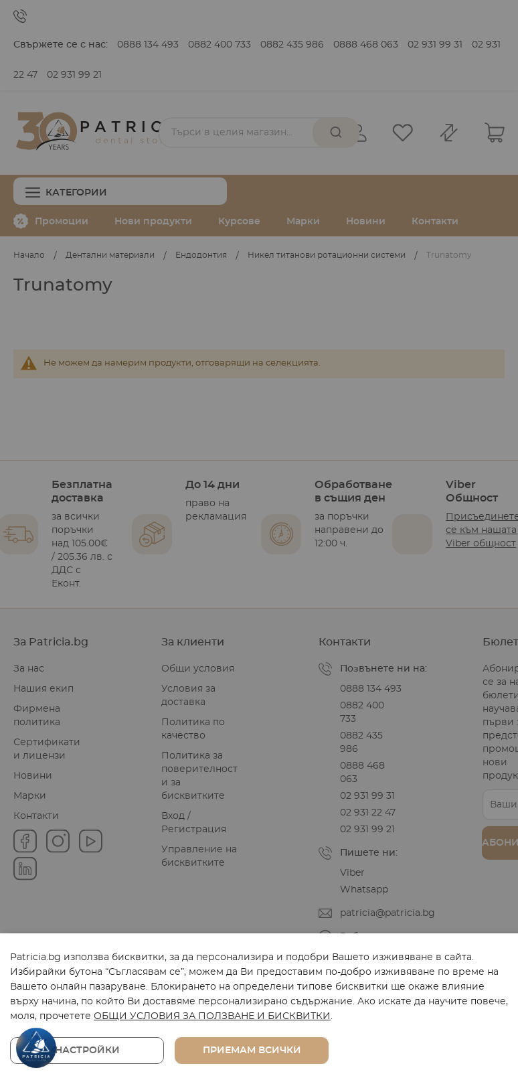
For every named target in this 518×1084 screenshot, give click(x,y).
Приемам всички (252, 1050)
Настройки (87, 1050)
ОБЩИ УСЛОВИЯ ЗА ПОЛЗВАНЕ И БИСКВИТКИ (212, 1016)
